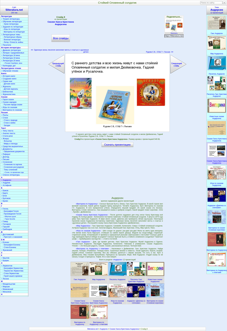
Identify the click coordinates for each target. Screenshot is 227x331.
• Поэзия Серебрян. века (13, 63)
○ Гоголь (4, 209)
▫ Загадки (6, 125)
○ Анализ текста (8, 133)
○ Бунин (4, 201)
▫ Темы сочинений (10, 170)
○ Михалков (6, 292)
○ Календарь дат (8, 66)
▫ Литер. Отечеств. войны (13, 42)
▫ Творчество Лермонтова (13, 271)
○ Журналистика (8, 94)
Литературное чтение (11, 68)
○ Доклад (5, 157)
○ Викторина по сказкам (11, 110)
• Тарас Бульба (9, 219)
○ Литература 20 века (10, 60)
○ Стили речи (7, 136)
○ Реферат (5, 154)
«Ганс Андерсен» (83, 242)
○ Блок (4, 196)
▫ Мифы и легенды (10, 144)
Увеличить (174, 32)
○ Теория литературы (10, 19)
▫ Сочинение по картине (12, 164)
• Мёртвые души (10, 216)
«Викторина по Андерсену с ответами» (92, 249)
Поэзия (4, 112)
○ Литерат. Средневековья (12, 53)
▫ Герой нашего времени (12, 276)
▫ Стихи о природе (10, 120)
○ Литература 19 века (10, 58)
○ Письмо (5, 159)
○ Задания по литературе (12, 27)
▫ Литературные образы (12, 37)
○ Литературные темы (10, 34)
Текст (3, 128)
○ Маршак (5, 286)
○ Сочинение (6, 162)
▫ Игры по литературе (11, 29)
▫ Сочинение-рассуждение (13, 167)
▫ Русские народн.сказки (12, 105)
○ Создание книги (8, 79)
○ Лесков (5, 279)
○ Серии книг (6, 81)
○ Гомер (4, 221)
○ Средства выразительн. (12, 146)
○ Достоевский (7, 234)
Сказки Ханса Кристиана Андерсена (60, 23)
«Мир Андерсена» (83, 226)
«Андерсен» (118, 260)
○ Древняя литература (11, 50)
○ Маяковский (7, 289)
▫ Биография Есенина (11, 245)
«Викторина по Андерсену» (87, 204)
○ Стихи (4, 118)
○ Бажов (4, 190)
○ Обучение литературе (11, 21)
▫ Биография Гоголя (11, 211)
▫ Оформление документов (13, 151)
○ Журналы (6, 86)
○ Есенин (5, 242)
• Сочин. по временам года (14, 172)
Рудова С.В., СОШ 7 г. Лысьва (159, 52)
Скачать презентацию (117, 144)
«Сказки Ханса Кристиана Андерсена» (92, 215)
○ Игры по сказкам (9, 107)
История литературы (11, 47)
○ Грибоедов (6, 229)
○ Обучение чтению (9, 71)
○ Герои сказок (7, 99)
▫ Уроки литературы (11, 24)
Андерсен (104, 329)
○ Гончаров (6, 224)
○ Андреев (5, 183)
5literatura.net (92, 329)
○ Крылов (5, 258)
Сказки (4, 97)
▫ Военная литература (11, 40)
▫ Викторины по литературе (14, 32)
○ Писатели (6, 45)
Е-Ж (3, 240)
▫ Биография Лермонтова (13, 268)
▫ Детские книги (9, 84)
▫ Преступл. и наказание (12, 237)
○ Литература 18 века (10, 55)
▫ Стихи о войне (9, 123)
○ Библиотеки (7, 92)
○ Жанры (5, 138)
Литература (6, 16)
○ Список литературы (10, 175)
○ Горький (5, 227)
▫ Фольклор (7, 141)
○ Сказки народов (9, 102)
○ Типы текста (7, 131)
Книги (3, 73)
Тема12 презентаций (217, 10)
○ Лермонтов (6, 266)
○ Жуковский (6, 250)
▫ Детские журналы (10, 89)
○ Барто (4, 193)
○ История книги (8, 76)
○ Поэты (4, 115)
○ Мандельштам (8, 284)
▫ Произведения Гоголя (12, 214)
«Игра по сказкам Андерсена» (88, 231)
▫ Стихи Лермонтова (11, 273)
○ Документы (6, 149)
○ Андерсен (6, 180)
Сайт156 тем (14, 10)
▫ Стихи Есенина (9, 247)
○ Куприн (5, 260)
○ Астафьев (6, 185)
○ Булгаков (5, 198)
